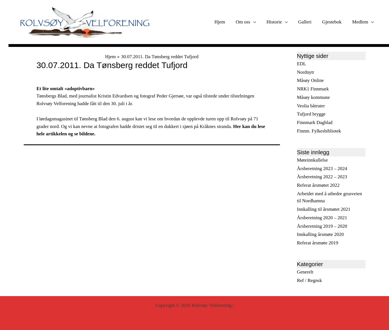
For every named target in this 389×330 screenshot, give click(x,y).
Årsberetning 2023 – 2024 (322, 168)
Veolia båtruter (311, 105)
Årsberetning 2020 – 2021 (322, 217)
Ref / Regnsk (309, 280)
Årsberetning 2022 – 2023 (322, 177)
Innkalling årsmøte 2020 (320, 234)
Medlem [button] (361, 22)
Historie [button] (277, 22)
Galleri (307, 22)
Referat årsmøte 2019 (317, 243)
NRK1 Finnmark (313, 89)
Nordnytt (305, 72)
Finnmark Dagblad (315, 122)
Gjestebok (333, 22)
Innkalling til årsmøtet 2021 (323, 209)
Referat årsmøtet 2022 (318, 185)
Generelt (305, 272)
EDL (301, 63)
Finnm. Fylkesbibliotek (319, 131)
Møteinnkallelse (312, 160)
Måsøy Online (310, 80)
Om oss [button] (247, 22)
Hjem (225, 22)
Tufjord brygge (311, 114)
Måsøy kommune (314, 97)
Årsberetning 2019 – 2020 (322, 226)
